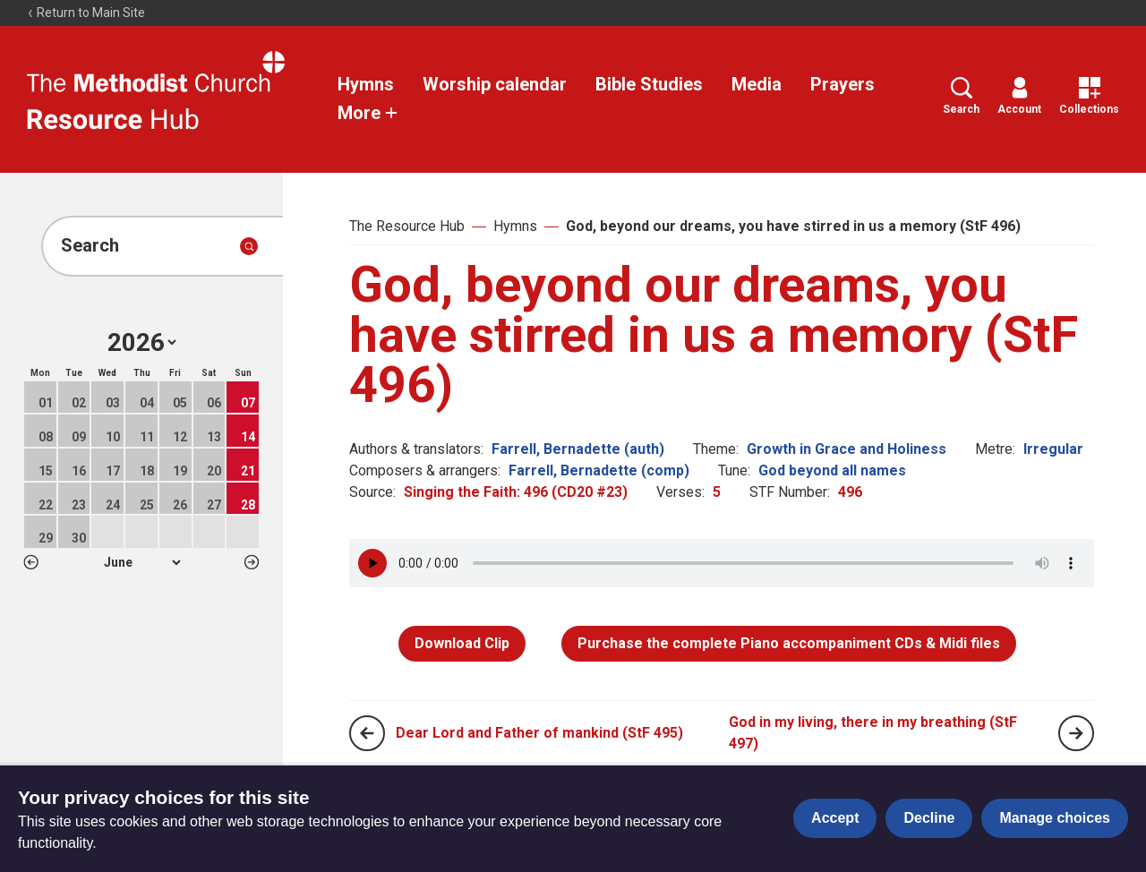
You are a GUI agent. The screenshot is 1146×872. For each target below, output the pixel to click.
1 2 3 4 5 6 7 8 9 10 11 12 (142, 562)
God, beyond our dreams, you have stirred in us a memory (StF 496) (793, 226)
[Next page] (1076, 733)
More (368, 113)
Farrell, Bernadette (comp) (599, 470)
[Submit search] (249, 246)
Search (961, 96)
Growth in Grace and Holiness (846, 448)
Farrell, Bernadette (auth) (578, 448)
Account (1019, 96)
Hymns (366, 84)
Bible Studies (649, 84)
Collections (1089, 96)
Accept (835, 817)
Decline (928, 817)
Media (756, 84)
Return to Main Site (86, 12)
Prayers (842, 84)
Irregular (1053, 448)
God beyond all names (832, 470)
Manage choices (1054, 817)
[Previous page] (367, 733)
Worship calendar (495, 84)
